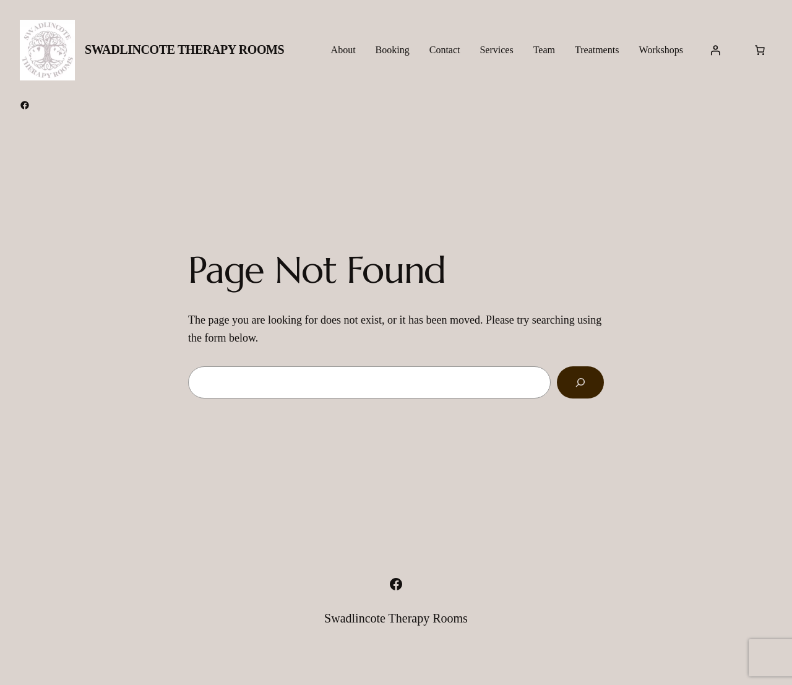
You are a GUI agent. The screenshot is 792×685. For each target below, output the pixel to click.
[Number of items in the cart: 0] (759, 50)
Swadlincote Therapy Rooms (184, 49)
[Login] (715, 50)
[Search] (580, 382)
